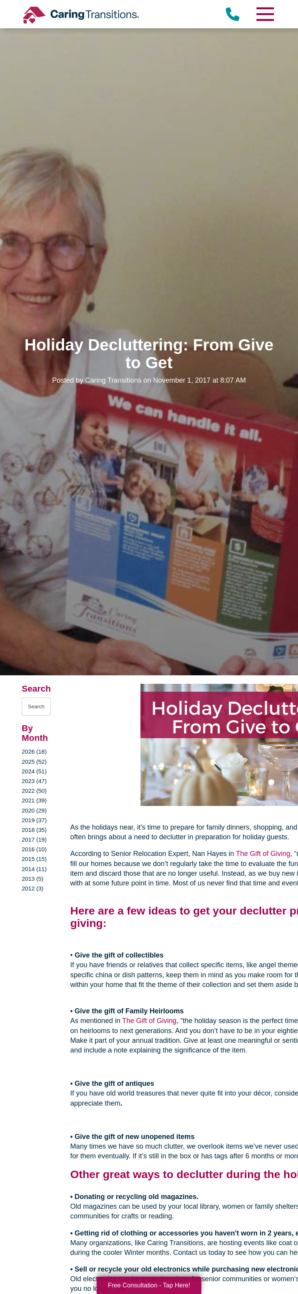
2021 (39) (34, 800)
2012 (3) (32, 888)
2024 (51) (34, 771)
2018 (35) (34, 829)
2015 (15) (34, 859)
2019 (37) (34, 820)
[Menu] (264, 14)
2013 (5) (32, 878)
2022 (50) (34, 790)
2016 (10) (34, 849)
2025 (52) (34, 761)
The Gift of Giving (263, 853)
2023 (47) (34, 781)
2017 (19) (34, 839)
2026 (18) (34, 751)
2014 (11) (34, 869)
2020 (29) (34, 810)
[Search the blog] (36, 706)
